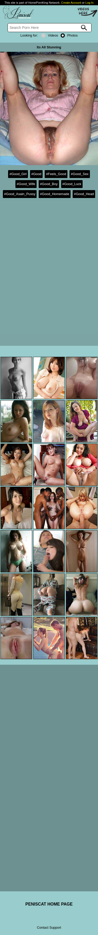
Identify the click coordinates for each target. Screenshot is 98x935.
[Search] (49, 27)
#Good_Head (84, 194)
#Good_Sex (80, 174)
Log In (89, 2)
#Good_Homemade (54, 194)
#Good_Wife (26, 184)
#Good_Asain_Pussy (20, 194)
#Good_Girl (17, 174)
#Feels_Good (56, 174)
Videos (49, 35)
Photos (69, 35)
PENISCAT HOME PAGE (49, 904)
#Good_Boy (49, 184)
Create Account (71, 2)
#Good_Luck (72, 184)
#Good (36, 174)
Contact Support (49, 927)
